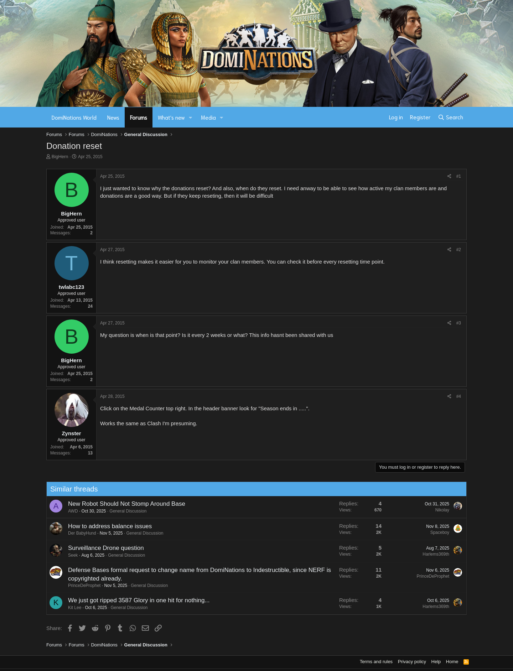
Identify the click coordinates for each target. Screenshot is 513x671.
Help (436, 661)
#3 (458, 323)
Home (452, 661)
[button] (191, 117)
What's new (171, 117)
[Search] (450, 117)
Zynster (71, 433)
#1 (458, 176)
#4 (458, 396)
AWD (69, 511)
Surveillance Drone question (102, 548)
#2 (458, 249)
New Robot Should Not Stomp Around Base (123, 503)
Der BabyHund (78, 533)
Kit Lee (71, 607)
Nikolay (439, 510)
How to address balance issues (106, 526)
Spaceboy (436, 532)
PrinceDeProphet (80, 585)
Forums (138, 117)
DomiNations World (74, 117)
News (113, 117)
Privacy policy (412, 661)
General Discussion (124, 511)
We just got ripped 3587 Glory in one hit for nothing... (135, 600)
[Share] (449, 176)
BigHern (60, 156)
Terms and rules (376, 661)
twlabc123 (71, 287)
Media (208, 117)
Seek (69, 555)
